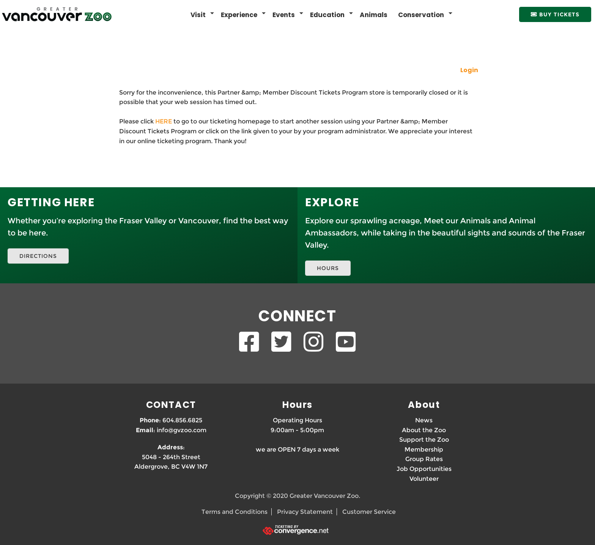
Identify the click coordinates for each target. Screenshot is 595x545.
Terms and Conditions (234, 511)
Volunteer (424, 478)
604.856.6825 (182, 420)
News (424, 420)
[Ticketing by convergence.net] (297, 530)
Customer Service (369, 511)
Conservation (421, 14)
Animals (373, 14)
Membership (424, 449)
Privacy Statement (305, 511)
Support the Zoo (424, 439)
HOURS (328, 268)
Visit (198, 14)
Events (283, 14)
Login (469, 70)
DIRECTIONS (38, 256)
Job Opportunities (424, 468)
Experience (239, 14)
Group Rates (424, 459)
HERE (163, 121)
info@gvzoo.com (181, 430)
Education (327, 14)
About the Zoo (424, 430)
